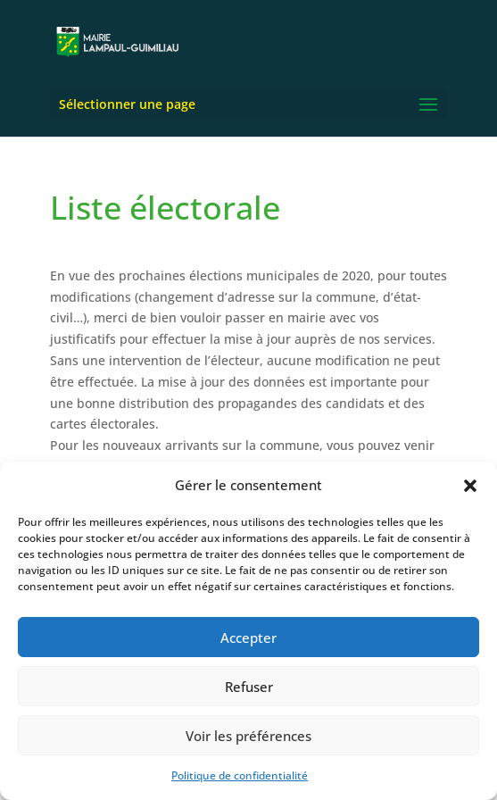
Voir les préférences (248, 736)
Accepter (248, 637)
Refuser (249, 687)
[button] (470, 486)
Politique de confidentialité (239, 775)
